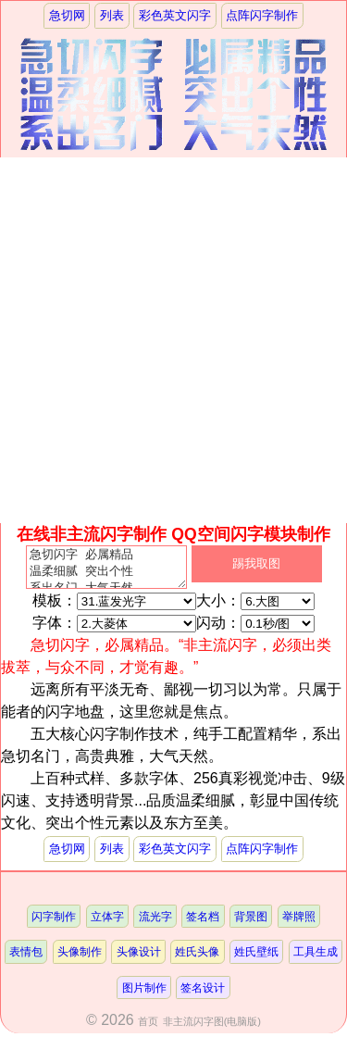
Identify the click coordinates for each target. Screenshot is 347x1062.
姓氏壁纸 (256, 959)
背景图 (250, 924)
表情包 (26, 959)
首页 (148, 1028)
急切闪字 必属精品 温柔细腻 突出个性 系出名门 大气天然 (107, 571)
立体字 (107, 924)
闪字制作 (53, 924)
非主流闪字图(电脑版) (212, 1028)
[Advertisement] (173, 340)
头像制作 (79, 959)
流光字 (155, 924)
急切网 (67, 15)
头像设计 (139, 959)
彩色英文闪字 (175, 15)
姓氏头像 (197, 959)
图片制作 (144, 995)
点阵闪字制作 (262, 15)
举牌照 (299, 924)
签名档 (202, 924)
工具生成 (315, 959)
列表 (112, 15)
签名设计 (202, 995)
